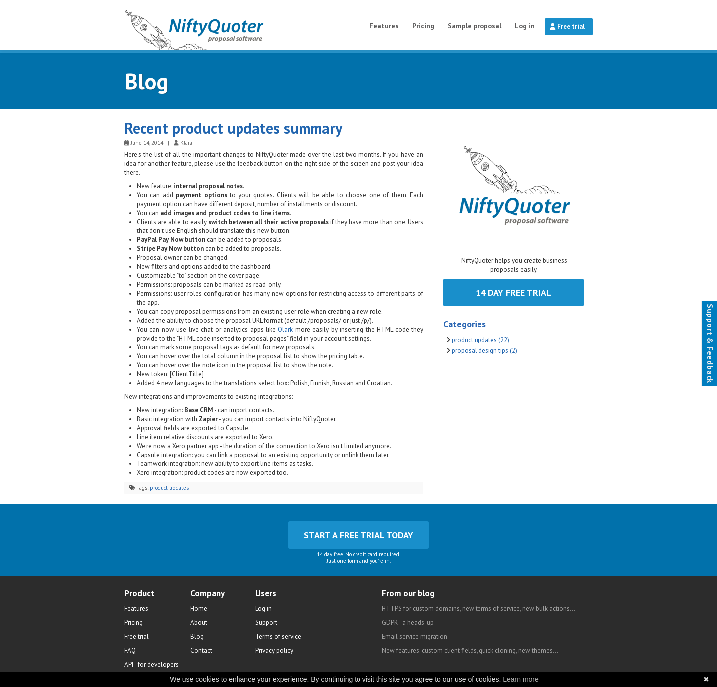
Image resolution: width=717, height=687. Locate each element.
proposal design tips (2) (484, 350)
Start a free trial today (358, 535)
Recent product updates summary (233, 128)
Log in (525, 25)
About (198, 622)
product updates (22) (480, 340)
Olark (285, 329)
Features (384, 25)
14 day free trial (513, 292)
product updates (169, 487)
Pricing (423, 25)
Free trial (567, 26)
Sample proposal (474, 25)
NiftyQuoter (220, 25)
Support (266, 622)
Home (198, 608)
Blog (146, 80)
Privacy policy (274, 650)
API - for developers (151, 664)
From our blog (408, 593)
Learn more (521, 679)
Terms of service (278, 636)
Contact (201, 650)
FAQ (130, 650)
